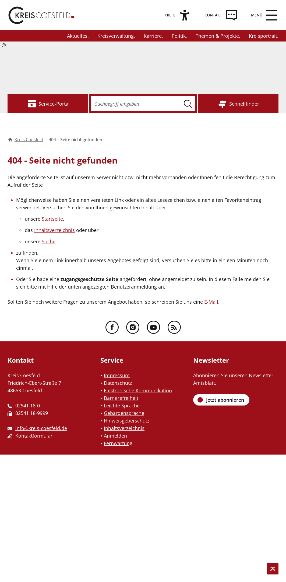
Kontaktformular (33, 435)
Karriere (153, 36)
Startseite (52, 219)
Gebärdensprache (124, 413)
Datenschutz (118, 383)
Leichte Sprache (122, 405)
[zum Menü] (262, 15)
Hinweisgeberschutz (126, 420)
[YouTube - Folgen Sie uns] (153, 327)
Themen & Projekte (217, 36)
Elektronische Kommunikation (138, 390)
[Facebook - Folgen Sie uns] (112, 327)
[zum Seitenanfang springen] (272, 568)
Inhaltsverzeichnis (54, 230)
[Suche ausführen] (187, 103)
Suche (48, 241)
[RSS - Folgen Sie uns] (174, 327)
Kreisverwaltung (115, 36)
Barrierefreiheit (121, 398)
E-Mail (211, 302)
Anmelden (115, 435)
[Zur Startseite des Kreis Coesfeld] (41, 15)
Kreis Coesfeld (25, 140)
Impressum (117, 375)
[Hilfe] (176, 15)
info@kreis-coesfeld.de (41, 428)
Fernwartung (118, 443)
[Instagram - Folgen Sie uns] (132, 327)
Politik (179, 36)
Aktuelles (77, 36)
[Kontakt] (218, 15)
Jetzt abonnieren (225, 400)
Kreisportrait (263, 36)
